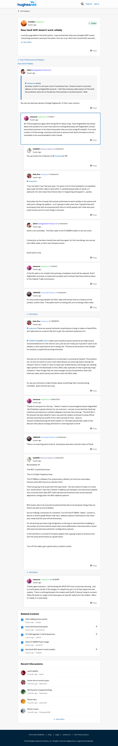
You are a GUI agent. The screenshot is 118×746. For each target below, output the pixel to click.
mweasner (31, 83)
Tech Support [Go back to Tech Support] (24, 11)
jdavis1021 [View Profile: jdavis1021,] (43, 703)
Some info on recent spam (38, 680)
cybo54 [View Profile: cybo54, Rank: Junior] (38, 637)
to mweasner (59, 149)
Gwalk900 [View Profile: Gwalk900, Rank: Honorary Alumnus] (36, 149)
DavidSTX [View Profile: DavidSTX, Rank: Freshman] (39, 645)
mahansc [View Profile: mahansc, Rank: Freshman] (39, 653)
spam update (32, 671)
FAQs (50, 735)
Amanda (57, 156)
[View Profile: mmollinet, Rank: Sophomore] (24, 23)
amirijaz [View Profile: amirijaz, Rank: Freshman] (38, 622)
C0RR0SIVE (33, 341)
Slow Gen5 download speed (36, 626)
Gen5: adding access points (36, 619)
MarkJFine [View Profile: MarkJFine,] (43, 684)
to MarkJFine (55, 399)
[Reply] (93, 50)
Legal (57, 735)
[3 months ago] (32, 674)
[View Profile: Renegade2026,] (23, 710)
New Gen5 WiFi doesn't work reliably (40, 649)
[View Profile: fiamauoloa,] (23, 691)
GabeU (45, 341)
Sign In (96, 4)
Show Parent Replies (25, 63)
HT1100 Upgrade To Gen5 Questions (40, 634)
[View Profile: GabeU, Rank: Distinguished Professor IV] (23, 71)
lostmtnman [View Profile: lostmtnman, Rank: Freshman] (40, 630)
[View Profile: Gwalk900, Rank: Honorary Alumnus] (29, 150)
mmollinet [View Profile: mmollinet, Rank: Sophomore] (31, 22)
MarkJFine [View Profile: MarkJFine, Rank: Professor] (36, 174)
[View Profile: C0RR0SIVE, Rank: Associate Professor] (29, 294)
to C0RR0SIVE (54, 321)
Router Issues (33, 709)
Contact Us (66, 735)
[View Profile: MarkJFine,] (23, 682)
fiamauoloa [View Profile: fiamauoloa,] (43, 693)
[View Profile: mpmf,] (23, 672)
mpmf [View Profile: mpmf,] (41, 674)
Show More (26, 42)
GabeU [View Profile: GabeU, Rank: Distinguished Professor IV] (29, 70)
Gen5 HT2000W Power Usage (37, 642)
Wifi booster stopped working (39, 690)
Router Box (32, 699)
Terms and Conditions (36, 735)
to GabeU (50, 117)
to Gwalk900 (54, 579)
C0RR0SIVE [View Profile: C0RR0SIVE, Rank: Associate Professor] (36, 293)
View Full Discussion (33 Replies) (31, 60)
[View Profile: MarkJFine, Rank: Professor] (29, 176)
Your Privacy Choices (81, 735)
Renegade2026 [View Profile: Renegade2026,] (44, 712)
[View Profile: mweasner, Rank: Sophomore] (26, 118)
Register (89, 4)
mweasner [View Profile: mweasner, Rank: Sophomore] (33, 117)
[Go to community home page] (27, 4)
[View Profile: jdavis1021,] (23, 701)
